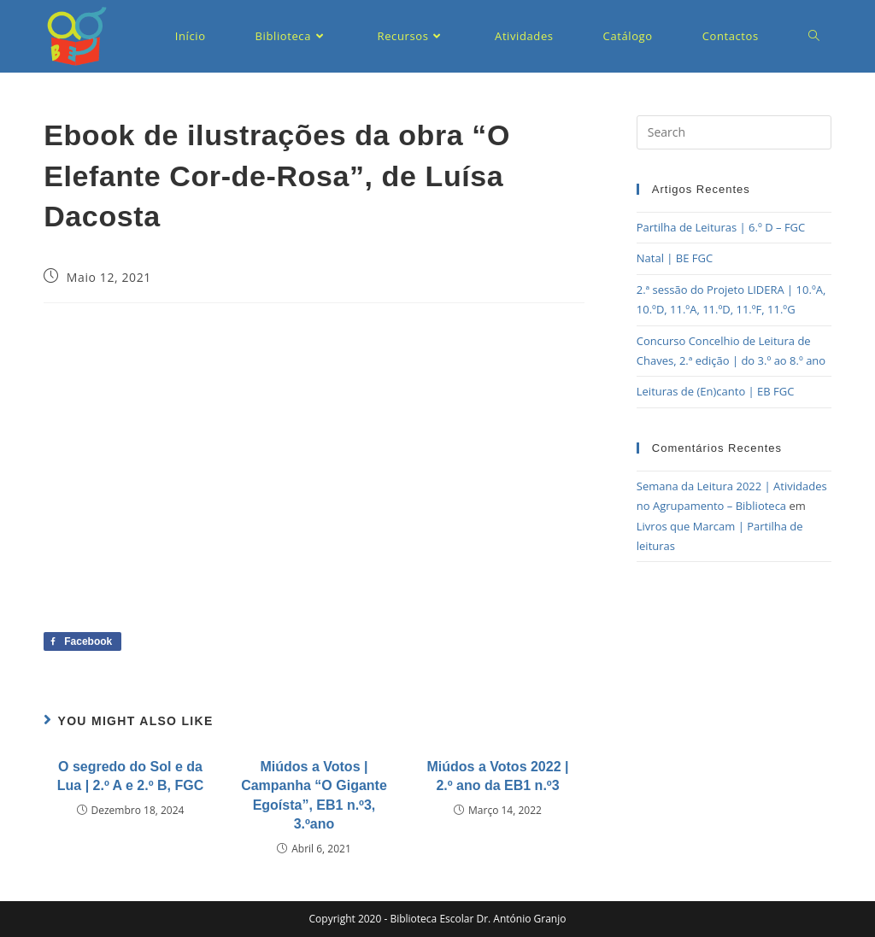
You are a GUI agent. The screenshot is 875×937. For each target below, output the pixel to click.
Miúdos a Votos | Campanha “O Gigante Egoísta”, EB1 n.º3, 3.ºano (314, 795)
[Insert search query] (734, 132)
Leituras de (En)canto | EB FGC (716, 391)
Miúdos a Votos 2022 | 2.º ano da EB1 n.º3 (497, 776)
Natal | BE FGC (675, 258)
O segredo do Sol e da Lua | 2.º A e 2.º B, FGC (130, 776)
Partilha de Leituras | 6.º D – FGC (721, 227)
